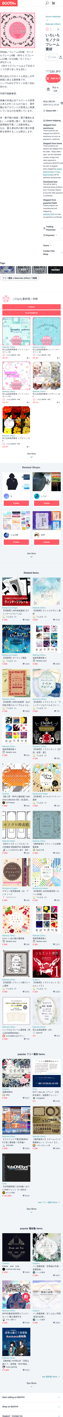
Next (30, 30)
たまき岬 (14, 535)
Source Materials (53, 16)
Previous (4, 30)
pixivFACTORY (49, 214)
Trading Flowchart (51, 228)
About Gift (51, 111)
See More (31, 555)
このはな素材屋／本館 (25, 298)
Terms (46, 245)
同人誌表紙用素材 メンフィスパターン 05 (15, 350)
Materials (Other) (53, 24)
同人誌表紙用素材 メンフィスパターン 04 (46, 350)
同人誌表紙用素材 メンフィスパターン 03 (15, 395)
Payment (50, 235)
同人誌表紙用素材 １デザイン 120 (46, 395)
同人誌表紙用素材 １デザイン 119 (16, 439)
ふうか (44, 496)
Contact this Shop (49, 252)
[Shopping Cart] (53, 3)
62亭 (43, 535)
